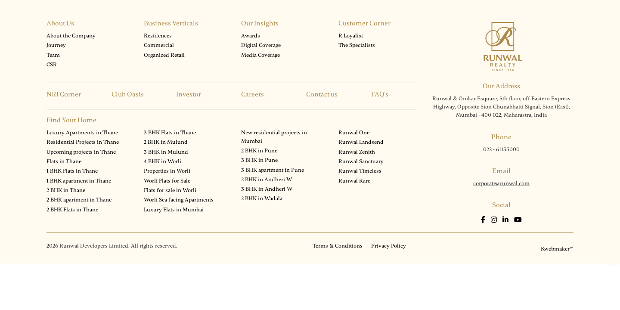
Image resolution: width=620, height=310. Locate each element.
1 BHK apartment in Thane (78, 180)
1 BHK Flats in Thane (72, 170)
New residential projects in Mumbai (274, 136)
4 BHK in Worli (162, 161)
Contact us (322, 94)
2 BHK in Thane (65, 190)
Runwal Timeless (359, 170)
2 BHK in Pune (259, 150)
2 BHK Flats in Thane (72, 209)
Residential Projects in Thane (82, 142)
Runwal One (353, 132)
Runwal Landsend (361, 142)
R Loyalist (350, 35)
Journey (56, 45)
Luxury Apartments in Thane (82, 132)
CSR (51, 64)
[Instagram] (494, 220)
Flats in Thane (63, 161)
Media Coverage (260, 55)
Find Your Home (71, 120)
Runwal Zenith (356, 152)
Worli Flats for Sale (167, 180)
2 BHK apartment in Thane (79, 199)
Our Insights (260, 23)
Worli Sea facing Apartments (179, 199)
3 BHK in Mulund (166, 152)
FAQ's (379, 94)
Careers (252, 94)
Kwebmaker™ (557, 248)
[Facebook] (484, 220)
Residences (158, 35)
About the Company (71, 35)
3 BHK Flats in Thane (170, 132)
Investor (188, 94)
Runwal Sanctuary (361, 161)
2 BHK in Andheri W (266, 179)
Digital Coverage (261, 45)
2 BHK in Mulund (166, 142)
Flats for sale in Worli (170, 190)
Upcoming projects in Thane (81, 152)
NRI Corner (63, 94)
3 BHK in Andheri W (266, 189)
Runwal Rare (354, 180)
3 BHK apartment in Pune (272, 170)
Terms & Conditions (338, 245)
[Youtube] (518, 220)
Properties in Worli (167, 170)
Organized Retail (164, 55)
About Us (60, 23)
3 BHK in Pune (259, 160)
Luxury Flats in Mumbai (174, 209)
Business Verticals (171, 23)
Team (53, 55)
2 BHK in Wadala (261, 198)
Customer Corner (364, 23)
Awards (250, 35)
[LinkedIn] (506, 220)
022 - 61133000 (501, 149)
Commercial (159, 45)
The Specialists (356, 45)
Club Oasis (128, 94)
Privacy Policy (388, 245)
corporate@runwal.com (501, 183)
